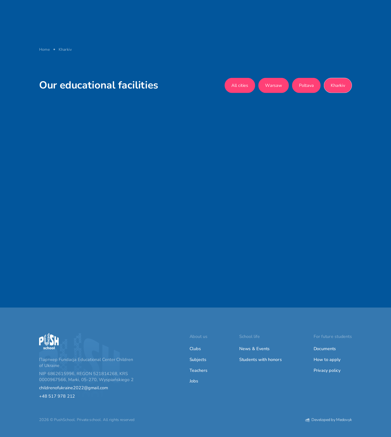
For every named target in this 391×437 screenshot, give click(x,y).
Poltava (306, 85)
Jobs (194, 381)
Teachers (199, 370)
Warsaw (273, 85)
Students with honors (260, 360)
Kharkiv (338, 85)
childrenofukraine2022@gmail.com (73, 388)
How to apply (327, 360)
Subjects (198, 360)
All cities (239, 85)
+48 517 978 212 (57, 396)
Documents (325, 349)
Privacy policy (327, 370)
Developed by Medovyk (328, 420)
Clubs (195, 349)
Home (44, 49)
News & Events (254, 349)
